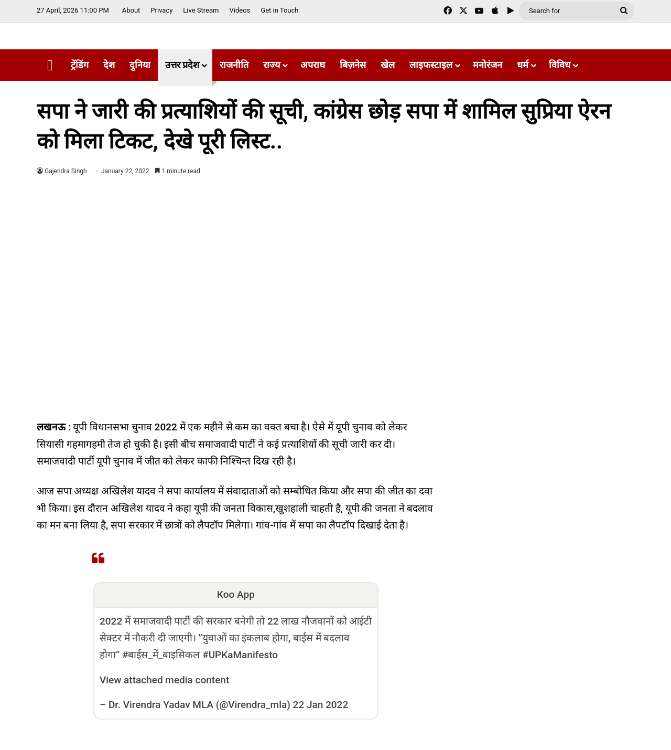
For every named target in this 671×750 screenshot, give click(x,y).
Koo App (236, 594)
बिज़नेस (353, 64)
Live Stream (201, 10)
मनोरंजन (487, 64)
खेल (388, 64)
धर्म (522, 64)
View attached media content (164, 680)
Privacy (161, 10)
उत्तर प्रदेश (182, 64)
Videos (239, 10)
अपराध (312, 64)
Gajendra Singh (66, 171)
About (131, 10)
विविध (559, 64)
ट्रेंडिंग (80, 64)
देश (109, 64)
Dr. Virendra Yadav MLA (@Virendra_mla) (199, 705)
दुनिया (139, 64)
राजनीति (234, 64)
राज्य (271, 64)
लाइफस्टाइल (430, 64)
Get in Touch (279, 10)
